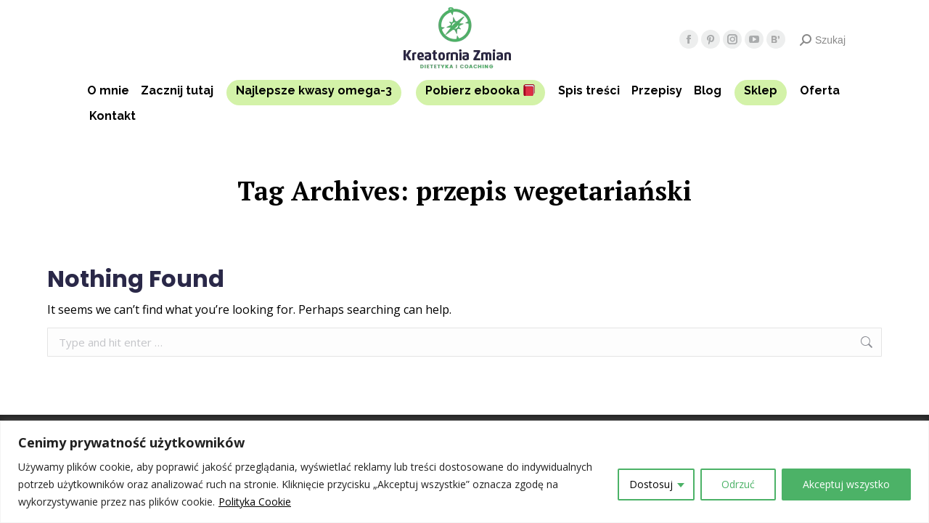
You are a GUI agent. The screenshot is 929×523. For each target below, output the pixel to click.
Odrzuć (738, 484)
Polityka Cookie (254, 501)
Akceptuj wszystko (846, 484)
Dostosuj (651, 484)
